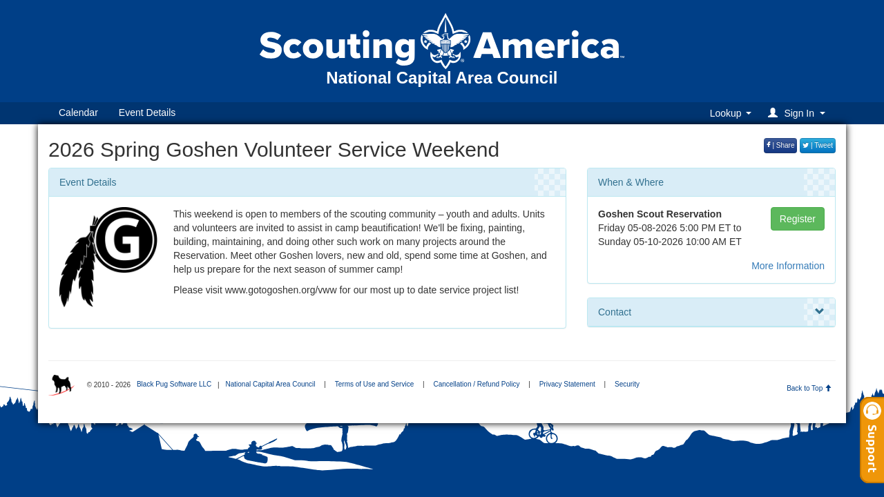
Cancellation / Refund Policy (476, 384)
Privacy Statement (567, 384)
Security (627, 384)
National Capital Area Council (270, 384)
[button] (799, 113)
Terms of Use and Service (374, 384)
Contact (711, 312)
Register (798, 218)
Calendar (78, 112)
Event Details (147, 112)
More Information (788, 265)
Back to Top (809, 388)
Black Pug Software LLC (174, 384)
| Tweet (818, 145)
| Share (781, 145)
